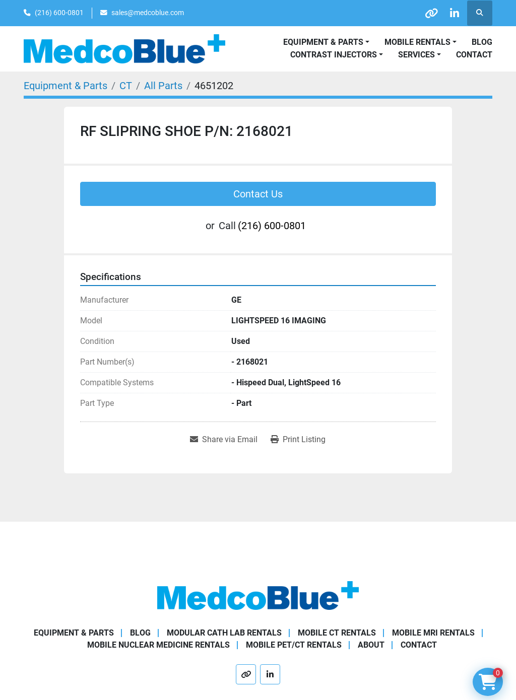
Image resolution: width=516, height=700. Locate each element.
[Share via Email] (223, 439)
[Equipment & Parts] (65, 86)
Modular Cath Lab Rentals (224, 633)
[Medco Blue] (258, 595)
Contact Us (258, 194)
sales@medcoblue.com (147, 13)
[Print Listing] (298, 439)
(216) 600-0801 (59, 13)
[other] (427, 13)
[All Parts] (163, 86)
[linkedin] (453, 13)
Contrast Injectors (333, 54)
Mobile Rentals (417, 42)
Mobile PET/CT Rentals (294, 645)
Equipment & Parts (74, 633)
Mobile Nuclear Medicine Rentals (158, 645)
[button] (420, 42)
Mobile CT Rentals (337, 633)
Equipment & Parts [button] (323, 42)
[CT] (125, 86)
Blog (482, 42)
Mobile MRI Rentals (433, 633)
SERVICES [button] (416, 54)
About (371, 645)
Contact (474, 54)
